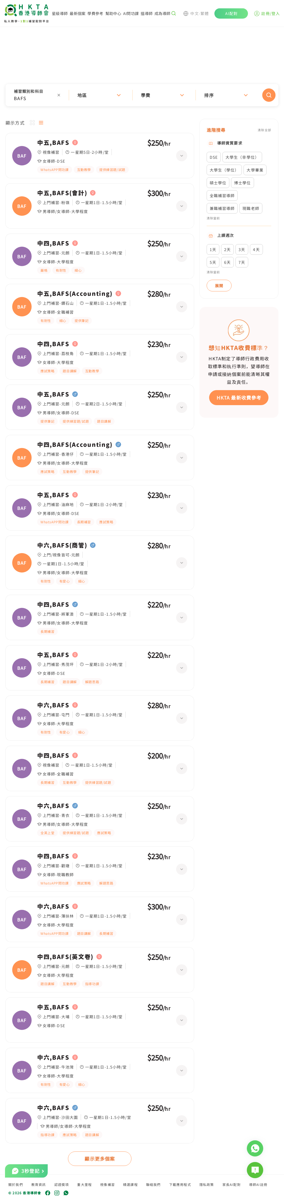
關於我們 (15, 1184)
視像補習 (107, 1184)
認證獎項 (61, 1184)
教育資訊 (38, 1184)
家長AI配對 (231, 1184)
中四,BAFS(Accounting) (75, 445)
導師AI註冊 (258, 1184)
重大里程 (84, 1184)
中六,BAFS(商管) (62, 545)
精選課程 (130, 1184)
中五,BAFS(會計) (62, 193)
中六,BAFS (53, 705)
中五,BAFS (53, 143)
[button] (142, 95)
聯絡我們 (153, 1184)
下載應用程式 (180, 1184)
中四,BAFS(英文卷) (65, 957)
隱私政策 (206, 1184)
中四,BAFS (53, 243)
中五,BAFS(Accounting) (75, 294)
